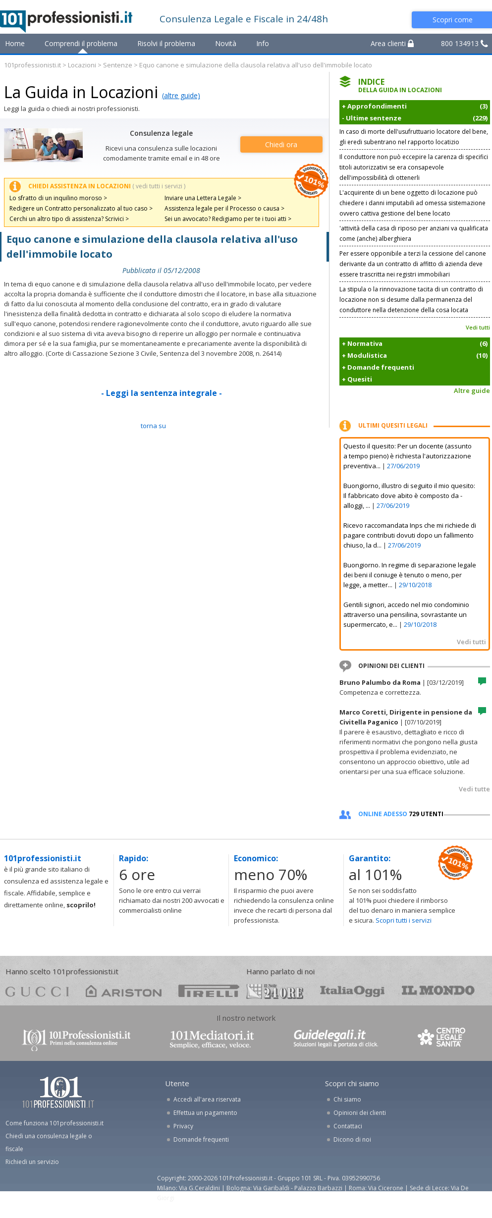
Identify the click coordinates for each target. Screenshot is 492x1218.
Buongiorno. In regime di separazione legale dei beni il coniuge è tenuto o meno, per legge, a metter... (409, 574)
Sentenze (117, 64)
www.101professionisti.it (75, 1039)
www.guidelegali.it (336, 1039)
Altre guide (472, 390)
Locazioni (82, 64)
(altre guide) (181, 95)
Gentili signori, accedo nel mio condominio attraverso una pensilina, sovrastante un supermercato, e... (406, 614)
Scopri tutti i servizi (404, 920)
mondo (438, 990)
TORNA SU (153, 425)
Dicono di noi (352, 1139)
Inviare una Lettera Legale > (202, 198)
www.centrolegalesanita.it (442, 1039)
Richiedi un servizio (32, 1162)
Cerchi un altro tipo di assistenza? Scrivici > (69, 219)
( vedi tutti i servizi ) (158, 186)
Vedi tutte (474, 788)
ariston (124, 990)
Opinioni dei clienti (359, 1112)
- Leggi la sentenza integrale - (161, 393)
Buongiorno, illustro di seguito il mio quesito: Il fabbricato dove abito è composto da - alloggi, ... (409, 495)
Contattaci (347, 1126)
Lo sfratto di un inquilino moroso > (58, 198)
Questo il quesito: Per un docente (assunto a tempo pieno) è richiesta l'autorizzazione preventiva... (407, 456)
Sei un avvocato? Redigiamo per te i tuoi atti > (227, 219)
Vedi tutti (478, 327)
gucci (37, 990)
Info (262, 43)
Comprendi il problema (81, 43)
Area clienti (392, 43)
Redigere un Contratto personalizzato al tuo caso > (81, 208)
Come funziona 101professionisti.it (54, 1123)
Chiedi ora (281, 144)
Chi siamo (347, 1099)
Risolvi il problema (166, 43)
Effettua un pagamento (205, 1112)
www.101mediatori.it (212, 1039)
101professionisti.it (32, 64)
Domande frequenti (201, 1139)
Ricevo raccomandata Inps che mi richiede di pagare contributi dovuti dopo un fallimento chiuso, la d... (409, 535)
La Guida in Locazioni (81, 92)
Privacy (183, 1126)
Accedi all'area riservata (207, 1099)
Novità (225, 43)
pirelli (208, 990)
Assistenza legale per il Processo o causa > (224, 208)
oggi (352, 990)
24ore (274, 991)
